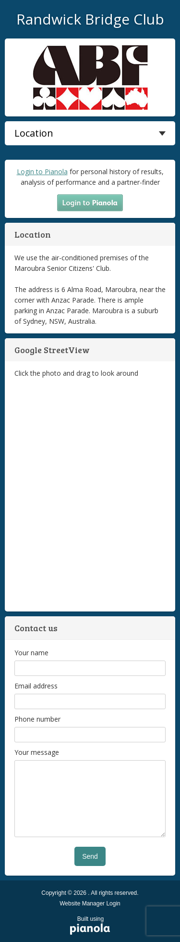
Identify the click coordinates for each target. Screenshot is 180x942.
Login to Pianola (42, 171)
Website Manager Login (90, 903)
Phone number (37, 719)
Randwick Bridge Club (90, 19)
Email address (36, 685)
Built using (90, 926)
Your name (31, 652)
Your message (36, 752)
